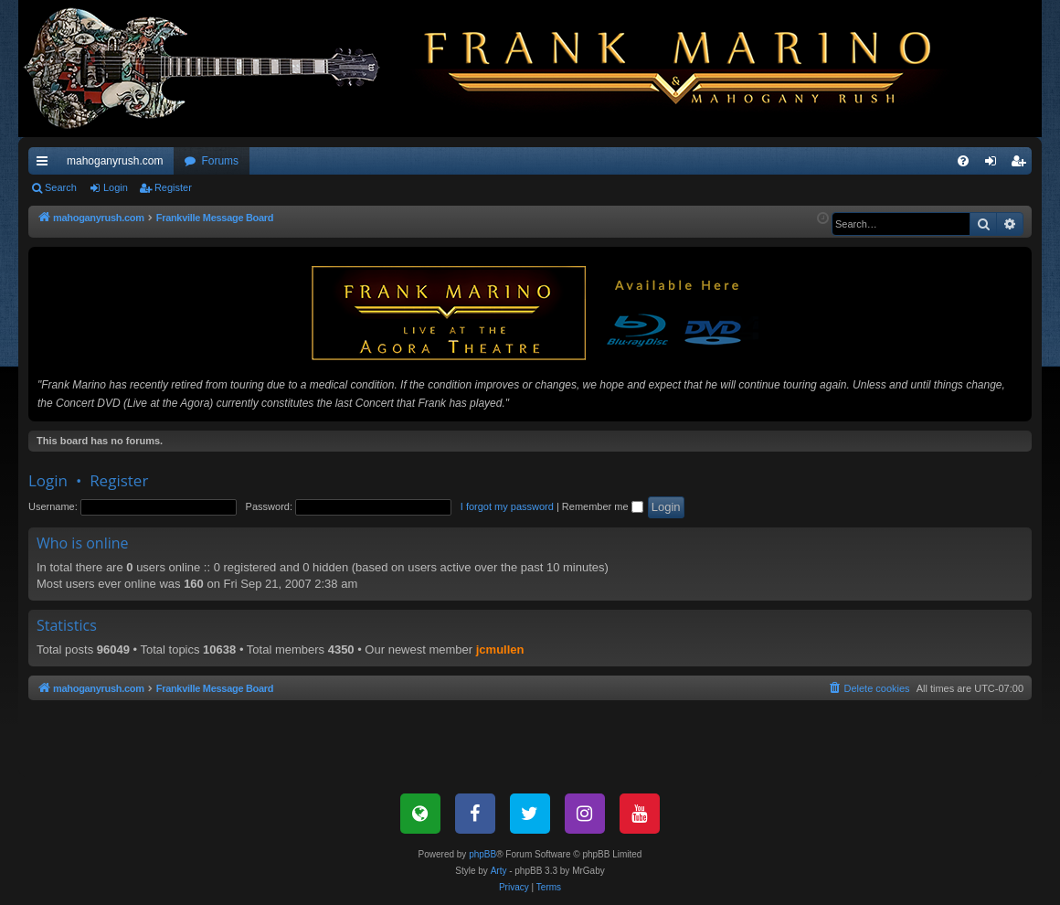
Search (61, 187)
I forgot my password (507, 506)
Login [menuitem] (994, 164)
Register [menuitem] (1022, 164)
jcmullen (500, 649)
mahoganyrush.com (115, 160)
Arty (499, 871)
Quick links (46, 164)
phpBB (482, 854)
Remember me (602, 506)
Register (173, 187)
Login (115, 187)
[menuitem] (963, 161)
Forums (219, 160)
